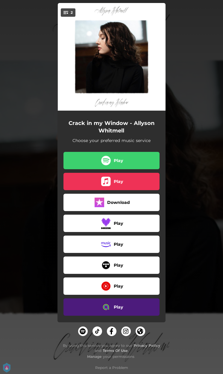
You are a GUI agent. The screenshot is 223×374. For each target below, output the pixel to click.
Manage (94, 356)
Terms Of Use (115, 350)
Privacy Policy (147, 345)
